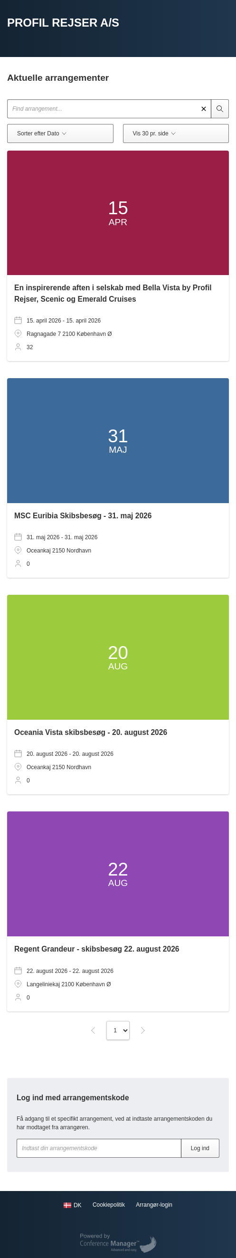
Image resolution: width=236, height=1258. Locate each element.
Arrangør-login (154, 1204)
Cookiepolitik (109, 1204)
